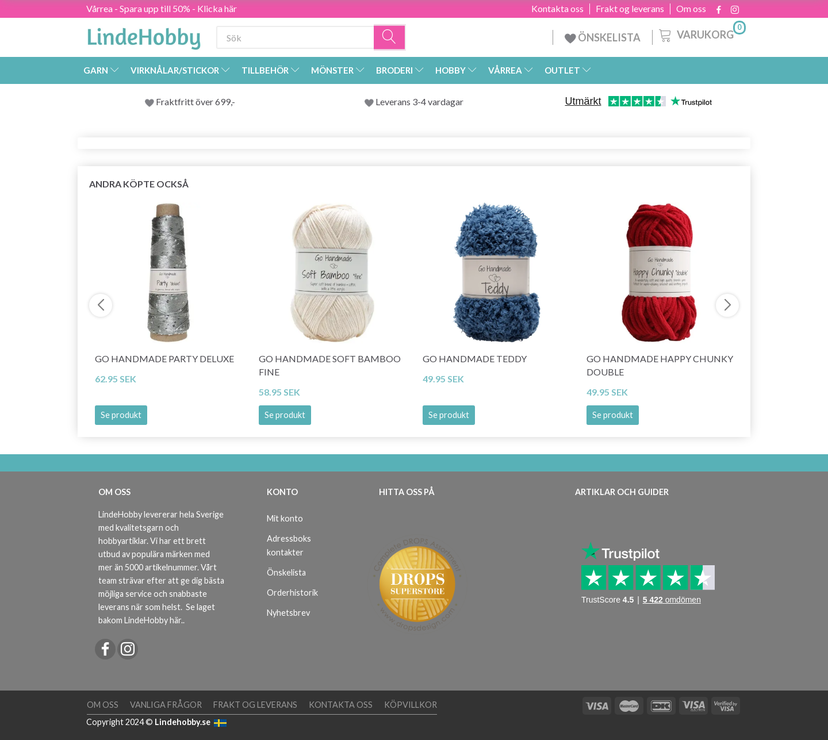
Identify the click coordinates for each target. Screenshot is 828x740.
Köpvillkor (410, 705)
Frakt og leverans (630, 8)
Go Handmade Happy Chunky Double (659, 365)
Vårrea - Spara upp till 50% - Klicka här (161, 8)
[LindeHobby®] (143, 35)
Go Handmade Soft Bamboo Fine (330, 365)
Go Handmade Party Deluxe (164, 358)
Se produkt (121, 415)
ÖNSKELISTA (603, 37)
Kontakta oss (557, 8)
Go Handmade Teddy (475, 358)
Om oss (691, 8)
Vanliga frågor (166, 705)
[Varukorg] (701, 33)
